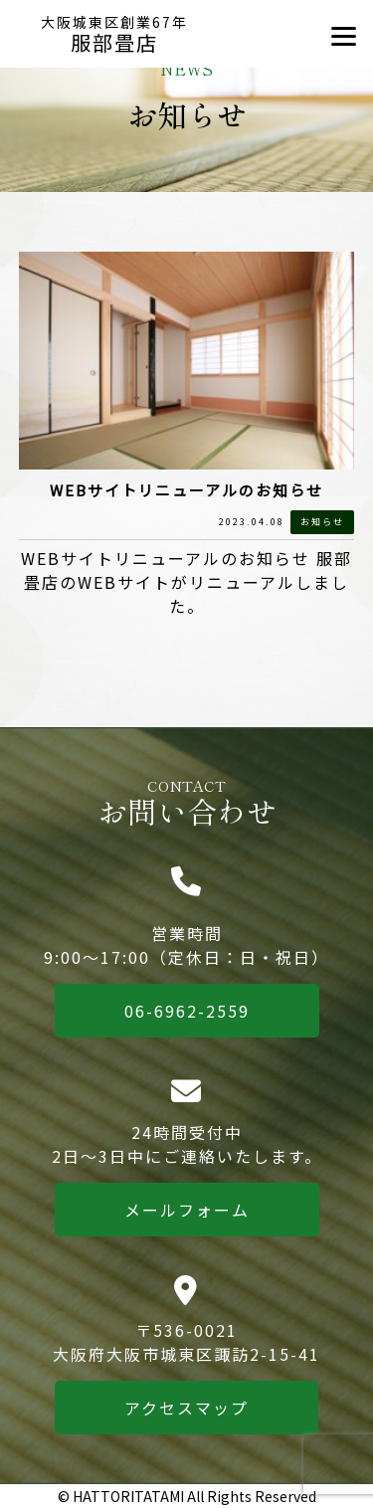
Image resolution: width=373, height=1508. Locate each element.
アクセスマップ (186, 1407)
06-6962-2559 (187, 1011)
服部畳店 (115, 35)
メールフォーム (187, 1210)
